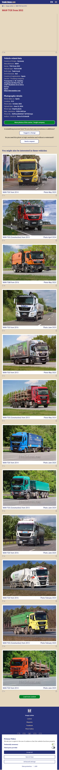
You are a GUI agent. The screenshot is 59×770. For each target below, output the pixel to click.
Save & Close (29, 757)
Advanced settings (29, 761)
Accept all (29, 752)
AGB (35, 766)
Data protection (27, 766)
